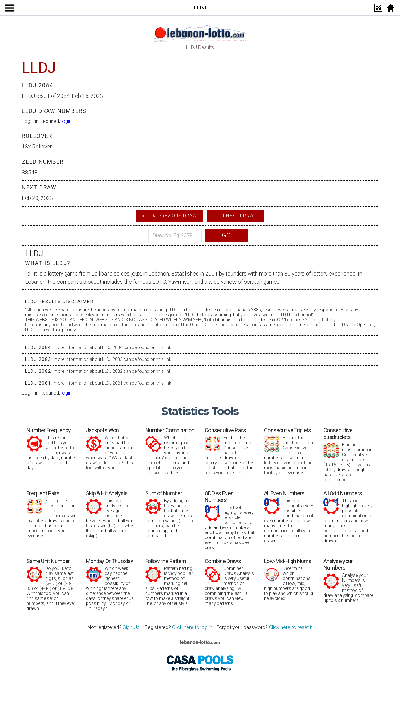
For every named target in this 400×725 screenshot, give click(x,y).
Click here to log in (192, 627)
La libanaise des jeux (116, 274)
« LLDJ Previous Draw (169, 215)
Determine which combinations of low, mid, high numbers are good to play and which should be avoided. (289, 579)
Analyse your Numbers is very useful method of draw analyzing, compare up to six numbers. (348, 580)
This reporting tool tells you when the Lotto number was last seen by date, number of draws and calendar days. (52, 448)
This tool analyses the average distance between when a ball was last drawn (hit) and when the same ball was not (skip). (111, 514)
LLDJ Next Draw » (236, 215)
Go (226, 235)
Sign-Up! (132, 627)
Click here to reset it (290, 627)
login (66, 121)
